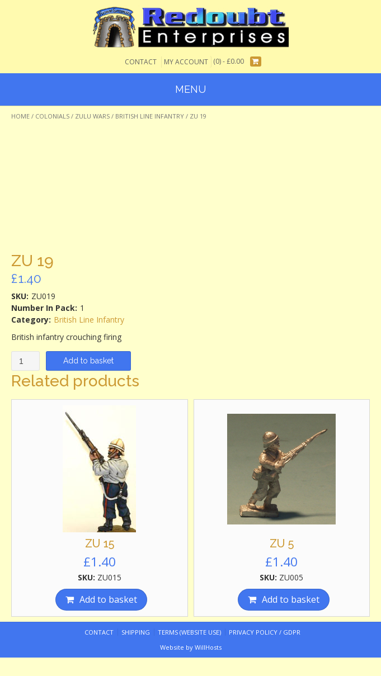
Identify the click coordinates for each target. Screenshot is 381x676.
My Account (186, 62)
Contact (141, 62)
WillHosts (208, 647)
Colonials (52, 116)
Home (20, 116)
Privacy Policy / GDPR (264, 632)
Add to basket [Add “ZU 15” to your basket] (108, 599)
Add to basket (88, 360)
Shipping (135, 632)
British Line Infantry (149, 116)
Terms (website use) (189, 632)
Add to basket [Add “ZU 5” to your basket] (290, 599)
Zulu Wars (92, 116)
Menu (190, 89)
